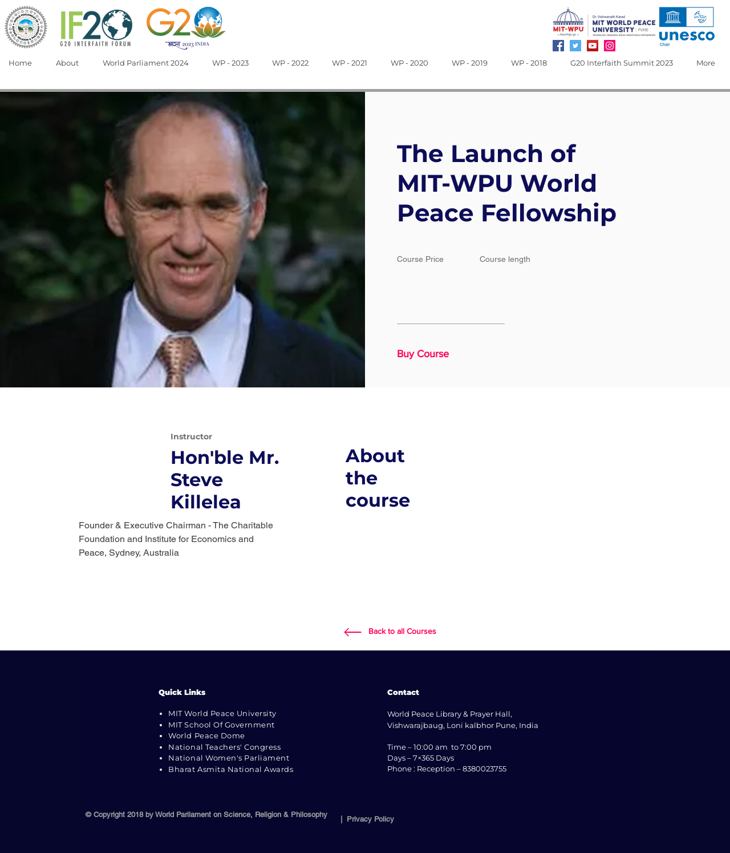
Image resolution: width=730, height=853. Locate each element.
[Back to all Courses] (402, 631)
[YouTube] (592, 45)
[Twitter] (575, 45)
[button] (70, 63)
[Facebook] (558, 45)
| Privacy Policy (365, 819)
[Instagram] (609, 45)
